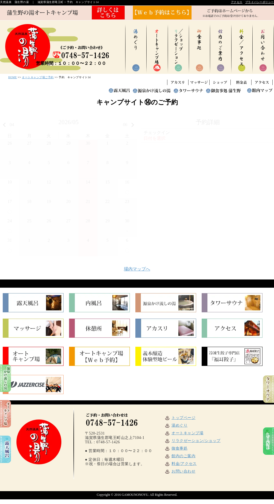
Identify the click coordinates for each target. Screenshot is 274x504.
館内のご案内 (179, 456)
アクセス (236, 2)
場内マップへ (137, 269)
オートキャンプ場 (183, 433)
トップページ (179, 418)
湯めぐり (175, 425)
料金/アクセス (180, 464)
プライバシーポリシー (259, 2)
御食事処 (175, 448)
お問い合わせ (179, 471)
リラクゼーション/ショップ (192, 441)
